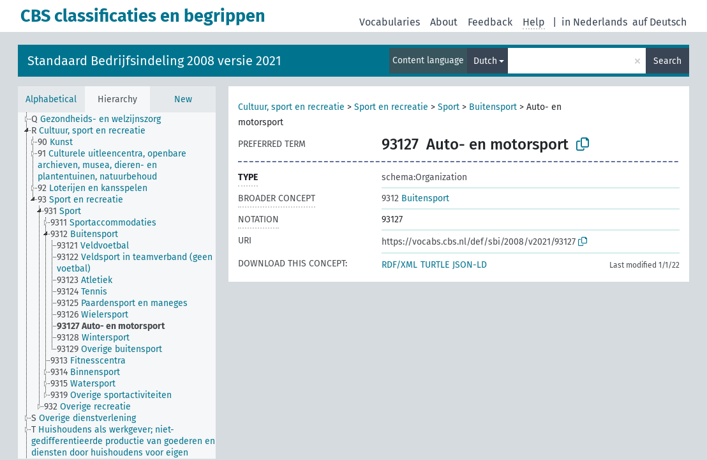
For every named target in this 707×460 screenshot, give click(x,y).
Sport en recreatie (391, 107)
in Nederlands (594, 22)
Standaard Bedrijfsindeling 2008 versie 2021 (154, 60)
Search (667, 61)
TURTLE (434, 264)
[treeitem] (101, 119)
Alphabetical (51, 99)
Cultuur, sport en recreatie (291, 107)
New (183, 99)
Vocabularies (389, 22)
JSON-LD (469, 264)
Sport (448, 107)
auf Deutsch (659, 22)
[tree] (117, 285)
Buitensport (493, 107)
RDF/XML (399, 264)
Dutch (485, 61)
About (444, 22)
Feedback (490, 22)
